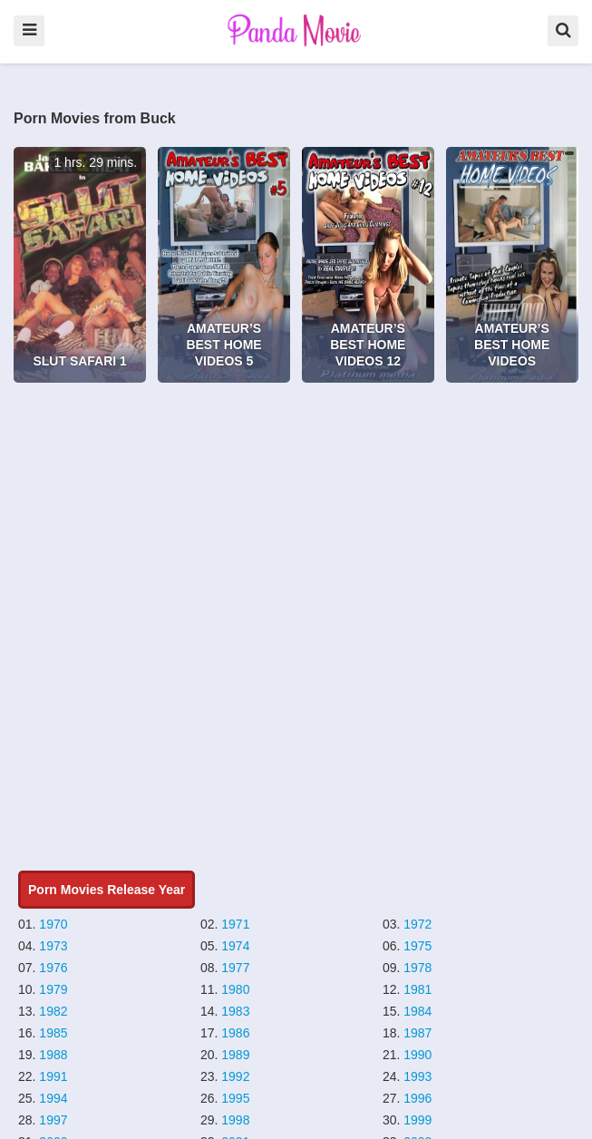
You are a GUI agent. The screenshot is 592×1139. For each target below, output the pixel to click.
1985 (53, 1033)
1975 (417, 946)
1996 (417, 1098)
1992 (235, 1076)
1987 (417, 1033)
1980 (235, 989)
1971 (235, 924)
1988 (53, 1054)
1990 (417, 1054)
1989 (235, 1054)
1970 (53, 924)
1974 (235, 946)
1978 (417, 967)
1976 (53, 967)
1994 (53, 1098)
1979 (53, 989)
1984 (417, 1011)
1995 (235, 1098)
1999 (417, 1120)
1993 (417, 1076)
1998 (235, 1120)
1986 (235, 1033)
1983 (235, 1011)
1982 (53, 1011)
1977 (235, 967)
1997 (53, 1120)
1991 (53, 1076)
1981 (417, 989)
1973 (53, 946)
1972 (417, 924)
